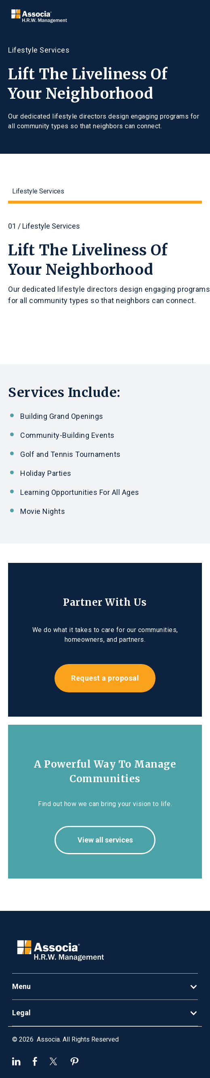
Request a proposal (105, 678)
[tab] (105, 193)
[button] (105, 986)
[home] (37, 15)
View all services (105, 840)
